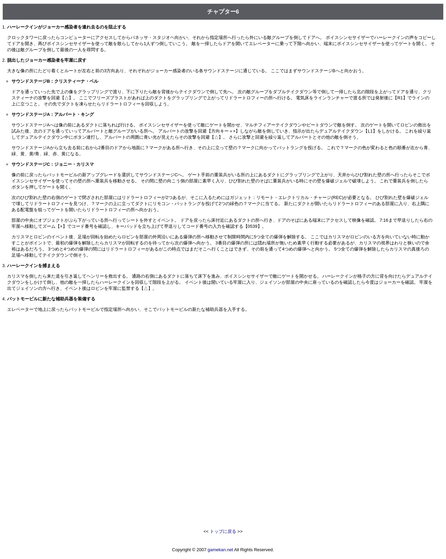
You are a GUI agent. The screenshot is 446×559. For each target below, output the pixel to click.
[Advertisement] (223, 368)
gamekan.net (220, 549)
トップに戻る (223, 531)
